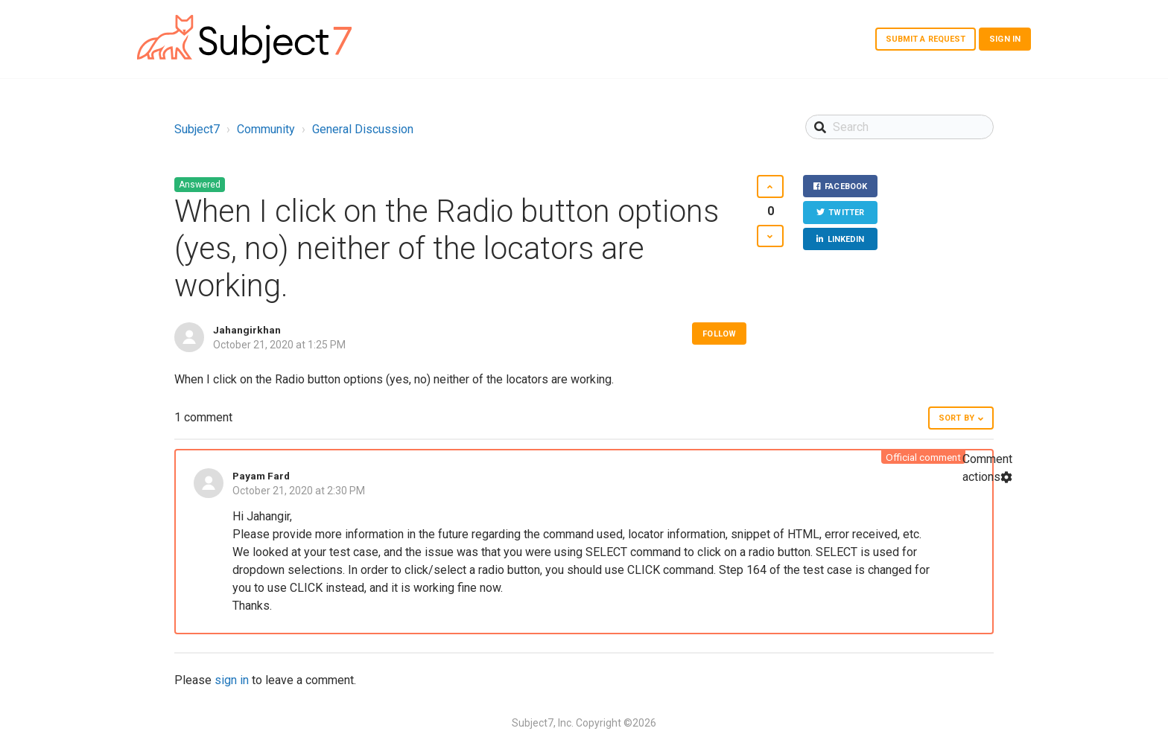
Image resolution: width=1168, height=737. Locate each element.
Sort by (956, 418)
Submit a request (926, 39)
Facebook (846, 186)
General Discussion (362, 129)
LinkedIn (846, 239)
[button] (770, 186)
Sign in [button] (1005, 39)
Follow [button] (719, 334)
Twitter (846, 213)
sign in (232, 680)
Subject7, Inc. (543, 723)
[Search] (899, 127)
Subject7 (197, 129)
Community (266, 129)
